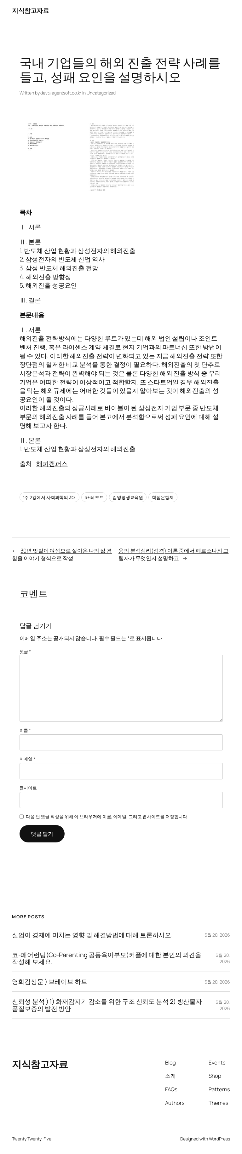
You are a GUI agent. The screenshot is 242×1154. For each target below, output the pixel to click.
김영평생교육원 (127, 497)
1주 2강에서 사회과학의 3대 (49, 497)
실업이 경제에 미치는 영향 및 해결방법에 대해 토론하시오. (92, 935)
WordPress (219, 1139)
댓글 (25, 651)
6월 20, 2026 (217, 935)
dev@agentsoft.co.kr (60, 93)
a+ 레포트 (94, 497)
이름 (25, 730)
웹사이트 (28, 788)
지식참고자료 (30, 10)
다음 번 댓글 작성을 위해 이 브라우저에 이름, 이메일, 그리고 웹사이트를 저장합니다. (107, 816)
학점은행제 (163, 497)
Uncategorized (101, 93)
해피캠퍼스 (52, 463)
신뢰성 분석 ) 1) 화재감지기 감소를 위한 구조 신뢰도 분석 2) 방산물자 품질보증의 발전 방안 (107, 1005)
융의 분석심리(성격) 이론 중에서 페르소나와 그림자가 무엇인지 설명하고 (173, 554)
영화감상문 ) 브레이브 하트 (49, 981)
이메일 (28, 759)
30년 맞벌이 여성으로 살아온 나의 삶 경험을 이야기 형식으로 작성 (62, 554)
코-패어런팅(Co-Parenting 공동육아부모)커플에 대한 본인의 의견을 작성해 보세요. (106, 958)
